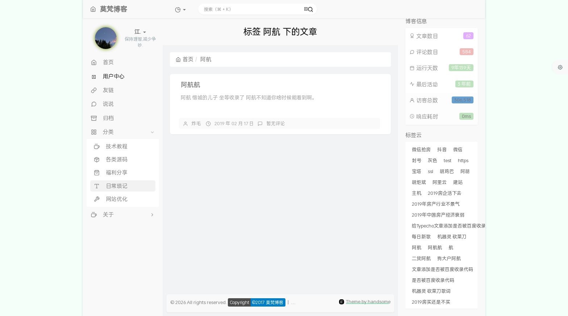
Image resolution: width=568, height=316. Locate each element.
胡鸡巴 (447, 171)
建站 (458, 182)
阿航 (416, 247)
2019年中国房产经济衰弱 (438, 215)
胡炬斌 (419, 182)
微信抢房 (421, 149)
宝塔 (416, 171)
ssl (430, 171)
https (463, 160)
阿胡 (465, 171)
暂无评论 (275, 123)
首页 (184, 59)
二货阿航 (421, 258)
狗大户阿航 (449, 258)
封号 (416, 160)
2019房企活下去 (445, 193)
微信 (458, 149)
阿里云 (440, 182)
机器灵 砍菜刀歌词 (431, 291)
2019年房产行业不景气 (436, 204)
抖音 (442, 149)
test (447, 160)
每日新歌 (421, 236)
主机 (416, 193)
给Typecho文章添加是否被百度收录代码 (453, 225)
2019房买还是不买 (431, 302)
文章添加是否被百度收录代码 (442, 269)
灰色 (432, 160)
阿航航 (190, 84)
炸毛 (196, 123)
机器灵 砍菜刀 (452, 236)
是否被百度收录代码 (433, 280)
